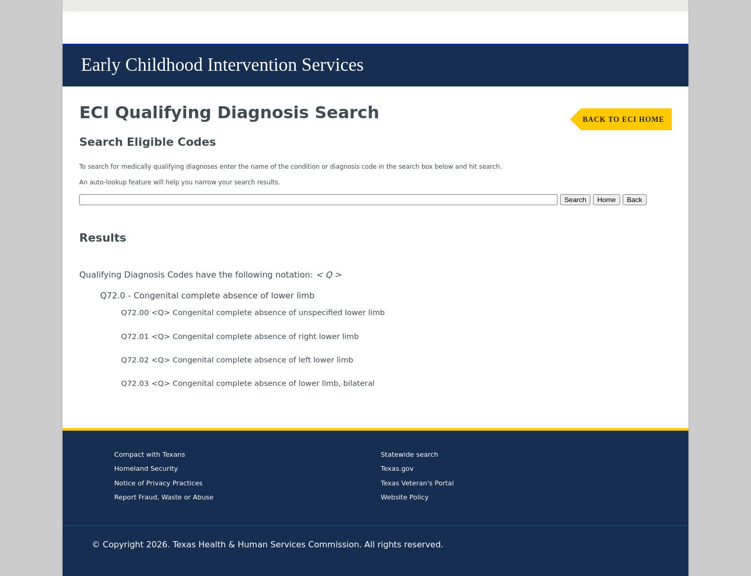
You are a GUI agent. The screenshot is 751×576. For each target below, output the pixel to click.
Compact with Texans (149, 454)
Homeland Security (146, 468)
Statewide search (409, 454)
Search (575, 200)
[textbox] (318, 199)
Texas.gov (397, 468)
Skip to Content (88, 9)
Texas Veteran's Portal (417, 483)
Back (635, 200)
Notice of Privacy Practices (158, 483)
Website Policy (405, 497)
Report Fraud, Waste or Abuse (163, 497)
